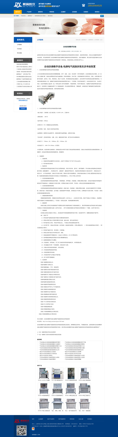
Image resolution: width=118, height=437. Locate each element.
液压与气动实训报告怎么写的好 (48, 351)
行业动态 (19, 48)
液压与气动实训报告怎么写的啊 (73, 351)
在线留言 (86, 11)
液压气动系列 (50, 419)
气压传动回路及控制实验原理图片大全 (75, 346)
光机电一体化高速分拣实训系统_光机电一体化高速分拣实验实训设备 (24, 72)
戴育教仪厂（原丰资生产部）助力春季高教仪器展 (24, 74)
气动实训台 (23, 15)
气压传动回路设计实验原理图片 (48, 359)
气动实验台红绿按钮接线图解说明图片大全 (51, 346)
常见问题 (19, 53)
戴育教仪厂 (30, 15)
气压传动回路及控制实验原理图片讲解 (75, 348)
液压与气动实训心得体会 (46, 355)
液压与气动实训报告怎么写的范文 (48, 353)
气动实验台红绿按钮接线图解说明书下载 (75, 342)
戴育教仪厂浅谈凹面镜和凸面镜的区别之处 (24, 79)
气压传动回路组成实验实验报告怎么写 (49, 349)
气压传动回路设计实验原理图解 (73, 359)
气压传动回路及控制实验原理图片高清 (49, 348)
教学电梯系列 (62, 419)
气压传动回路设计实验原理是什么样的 (49, 357)
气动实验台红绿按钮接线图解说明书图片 (50, 342)
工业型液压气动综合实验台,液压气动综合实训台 (24, 87)
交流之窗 (81, 419)
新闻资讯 (40, 11)
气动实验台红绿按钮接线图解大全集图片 (50, 344)
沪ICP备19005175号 (83, 426)
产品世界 (29, 11)
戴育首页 (17, 11)
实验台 (83, 149)
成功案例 (74, 11)
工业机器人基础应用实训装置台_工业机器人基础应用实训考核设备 (24, 69)
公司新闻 (19, 44)
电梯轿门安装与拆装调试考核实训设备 (51, 334)
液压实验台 (50, 15)
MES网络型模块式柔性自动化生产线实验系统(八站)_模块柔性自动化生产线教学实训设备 (24, 77)
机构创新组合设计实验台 (40, 15)
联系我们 (97, 11)
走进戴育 (63, 11)
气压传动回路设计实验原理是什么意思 (75, 357)
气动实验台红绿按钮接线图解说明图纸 (75, 344)
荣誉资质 (52, 11)
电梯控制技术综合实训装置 (49, 332)
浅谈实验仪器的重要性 (22, 64)
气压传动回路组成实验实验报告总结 (74, 349)
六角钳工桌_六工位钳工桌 (23, 84)
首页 (33, 419)
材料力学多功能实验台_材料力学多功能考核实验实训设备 (24, 67)
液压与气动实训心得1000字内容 (73, 353)
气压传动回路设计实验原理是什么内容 (75, 355)
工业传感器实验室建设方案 (23, 81)
